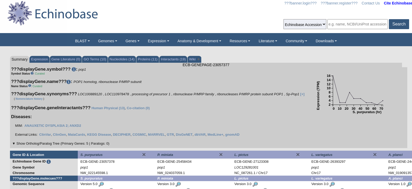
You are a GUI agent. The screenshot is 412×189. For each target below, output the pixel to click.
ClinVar (45, 134)
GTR (170, 134)
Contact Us (371, 3)
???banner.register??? (339, 3)
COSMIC (139, 134)
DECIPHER (122, 134)
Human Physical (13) (108, 108)
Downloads (325, 41)
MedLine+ (215, 134)
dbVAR (199, 134)
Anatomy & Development (198, 41)
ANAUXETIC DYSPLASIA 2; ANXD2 (52, 126)
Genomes (106, 41)
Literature (266, 41)
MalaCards (76, 134)
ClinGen (59, 134)
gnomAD (232, 134)
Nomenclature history (29, 98)
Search (399, 24)
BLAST (81, 41)
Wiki (194, 59)
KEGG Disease (99, 134)
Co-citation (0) (138, 108)
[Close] (144, 154)
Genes (131, 41)
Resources (238, 41)
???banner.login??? (300, 3)
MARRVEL (156, 134)
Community (295, 41)
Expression (157, 41)
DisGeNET (184, 134)
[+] (302, 94)
